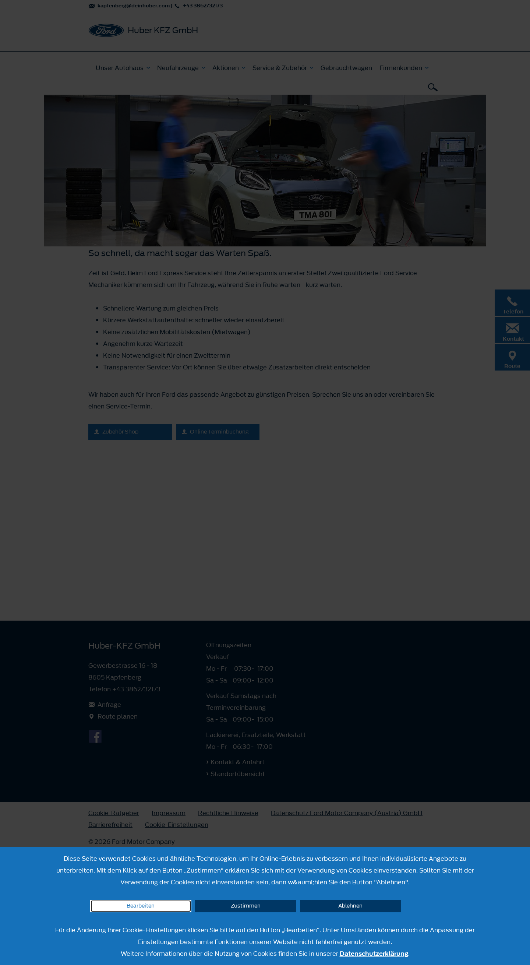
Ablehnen (350, 906)
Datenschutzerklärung (374, 953)
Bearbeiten (141, 906)
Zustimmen (246, 906)
